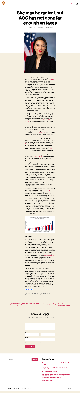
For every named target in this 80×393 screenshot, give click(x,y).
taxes (32, 297)
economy (28, 296)
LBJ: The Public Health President (50, 373)
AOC (38, 295)
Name (26, 333)
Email (42, 333)
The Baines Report (16, 390)
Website (26, 339)
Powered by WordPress (27, 390)
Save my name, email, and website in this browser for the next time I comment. (40, 344)
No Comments (50, 29)
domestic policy (51, 295)
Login (71, 3)
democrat (45, 295)
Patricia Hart (32, 29)
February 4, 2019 (41, 29)
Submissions (66, 3)
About (59, 3)
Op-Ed (45, 296)
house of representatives (35, 296)
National (42, 296)
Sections (54, 3)
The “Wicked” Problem (48, 382)
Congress (41, 295)
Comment (27, 323)
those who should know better (34, 169)
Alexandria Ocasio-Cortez (31, 295)
